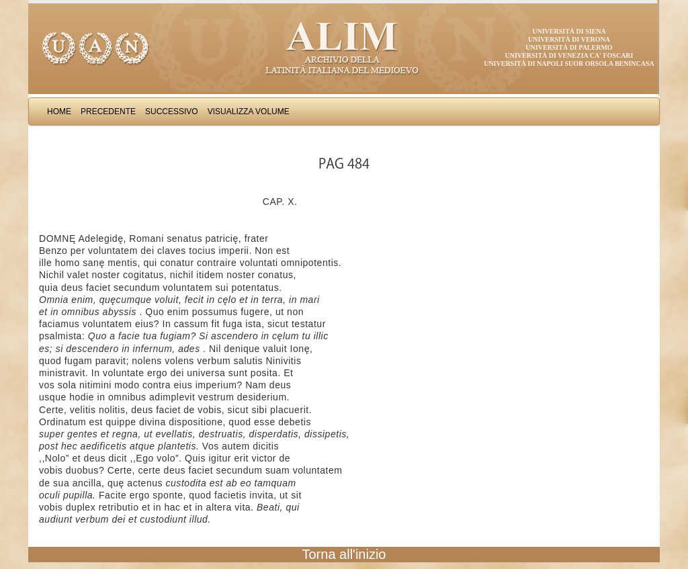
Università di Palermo (568, 47)
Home (59, 111)
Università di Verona (569, 39)
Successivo (171, 111)
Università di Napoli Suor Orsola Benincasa (569, 63)
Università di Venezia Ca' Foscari (569, 55)
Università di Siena (568, 31)
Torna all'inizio (344, 554)
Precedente (108, 111)
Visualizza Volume (249, 111)
